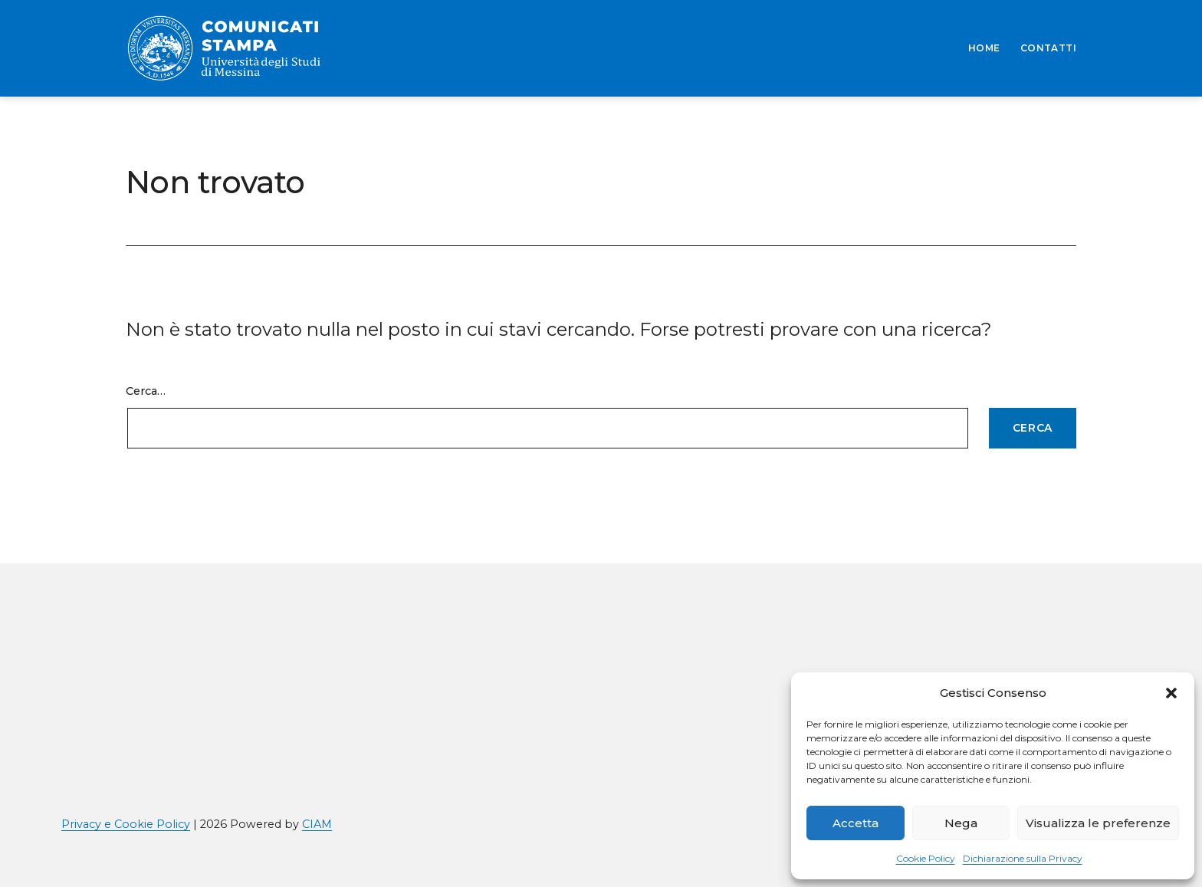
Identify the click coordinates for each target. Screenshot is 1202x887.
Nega (960, 823)
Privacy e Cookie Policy (125, 824)
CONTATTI (1048, 48)
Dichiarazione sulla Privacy (1022, 858)
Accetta (856, 823)
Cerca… (146, 391)
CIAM (317, 824)
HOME (984, 48)
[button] (1171, 693)
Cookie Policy (925, 858)
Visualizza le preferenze (1098, 823)
